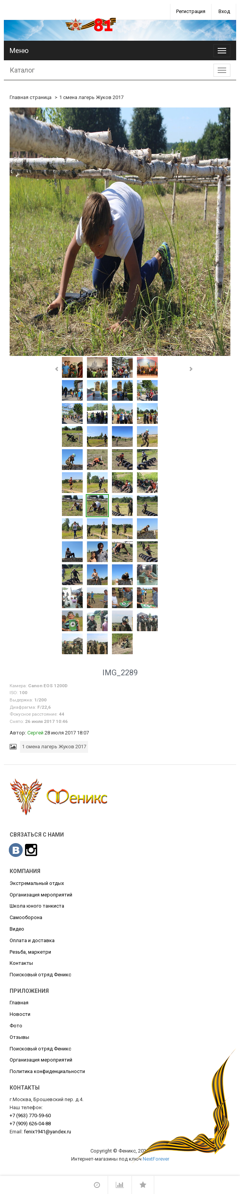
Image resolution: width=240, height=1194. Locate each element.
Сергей (35, 733)
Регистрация (190, 11)
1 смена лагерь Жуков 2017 (91, 97)
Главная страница (31, 97)
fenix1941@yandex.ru (47, 1131)
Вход (224, 11)
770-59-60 (30, 1115)
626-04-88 (30, 1123)
